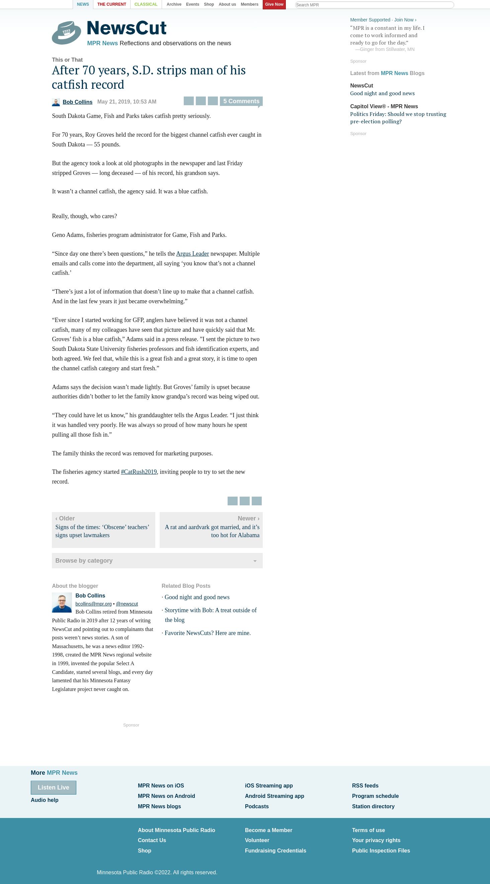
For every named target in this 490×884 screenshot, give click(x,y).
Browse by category (88, 562)
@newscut (131, 605)
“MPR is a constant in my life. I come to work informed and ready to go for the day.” (400, 38)
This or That (72, 61)
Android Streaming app (274, 795)
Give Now (275, 4)
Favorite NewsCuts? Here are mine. (212, 634)
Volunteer (257, 837)
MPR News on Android (166, 795)
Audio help (45, 799)
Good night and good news (201, 598)
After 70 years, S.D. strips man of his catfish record (154, 78)
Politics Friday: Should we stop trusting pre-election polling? (398, 116)
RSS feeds (365, 785)
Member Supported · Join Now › (383, 18)
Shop (144, 847)
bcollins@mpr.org (98, 605)
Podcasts (257, 805)
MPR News (107, 43)
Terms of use (368, 828)
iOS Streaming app (269, 785)
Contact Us (152, 837)
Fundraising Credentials (275, 847)
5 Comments (246, 103)
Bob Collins (77, 103)
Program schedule (375, 795)
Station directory (373, 805)
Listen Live (53, 787)
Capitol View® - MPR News (384, 105)
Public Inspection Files (381, 847)
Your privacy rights (376, 837)
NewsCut (361, 84)
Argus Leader (197, 255)
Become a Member (268, 828)
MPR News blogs (159, 805)
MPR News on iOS (161, 785)
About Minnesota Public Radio (176, 828)
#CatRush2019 (143, 473)
